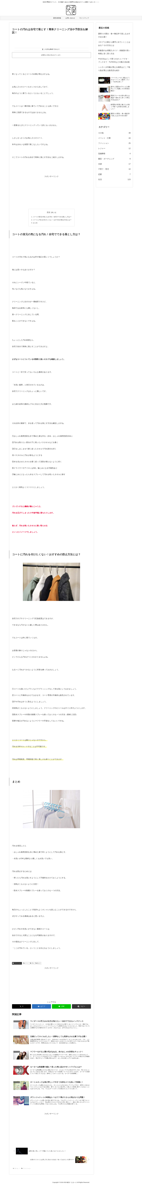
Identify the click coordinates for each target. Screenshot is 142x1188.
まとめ (34, 223)
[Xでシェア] (21, 1007)
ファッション (17, 963)
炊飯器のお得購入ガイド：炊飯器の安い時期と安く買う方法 (114, 52)
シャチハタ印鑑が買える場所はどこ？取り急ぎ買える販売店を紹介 (114, 68)
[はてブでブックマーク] (41, 1007)
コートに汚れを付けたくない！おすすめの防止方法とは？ (52, 220)
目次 (48, 212)
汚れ (32, 963)
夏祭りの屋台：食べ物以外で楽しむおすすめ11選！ (114, 35)
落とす (38, 963)
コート (25, 963)
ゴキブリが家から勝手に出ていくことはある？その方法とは (114, 43)
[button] (81, 1007)
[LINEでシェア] (61, 1007)
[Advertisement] (51, 40)
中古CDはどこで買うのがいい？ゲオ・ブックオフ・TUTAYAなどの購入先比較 (114, 60)
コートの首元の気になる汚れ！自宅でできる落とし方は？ (52, 217)
